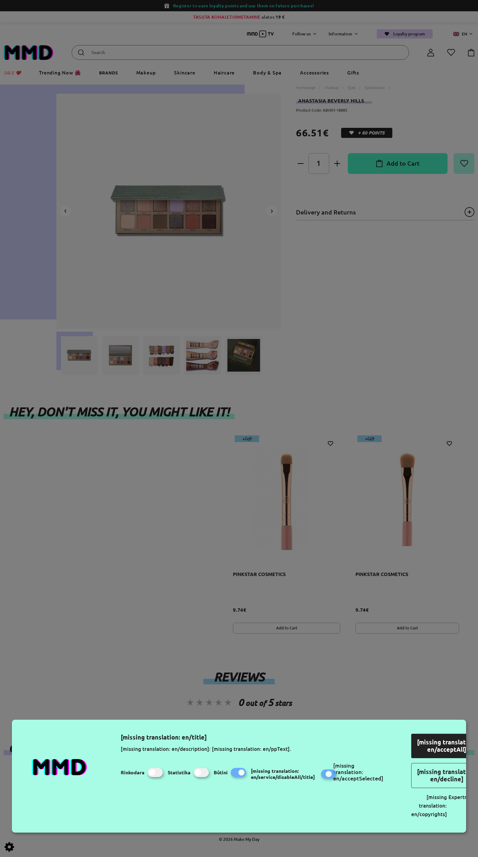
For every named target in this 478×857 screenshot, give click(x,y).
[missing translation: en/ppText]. (251, 749)
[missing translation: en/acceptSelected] (358, 771)
